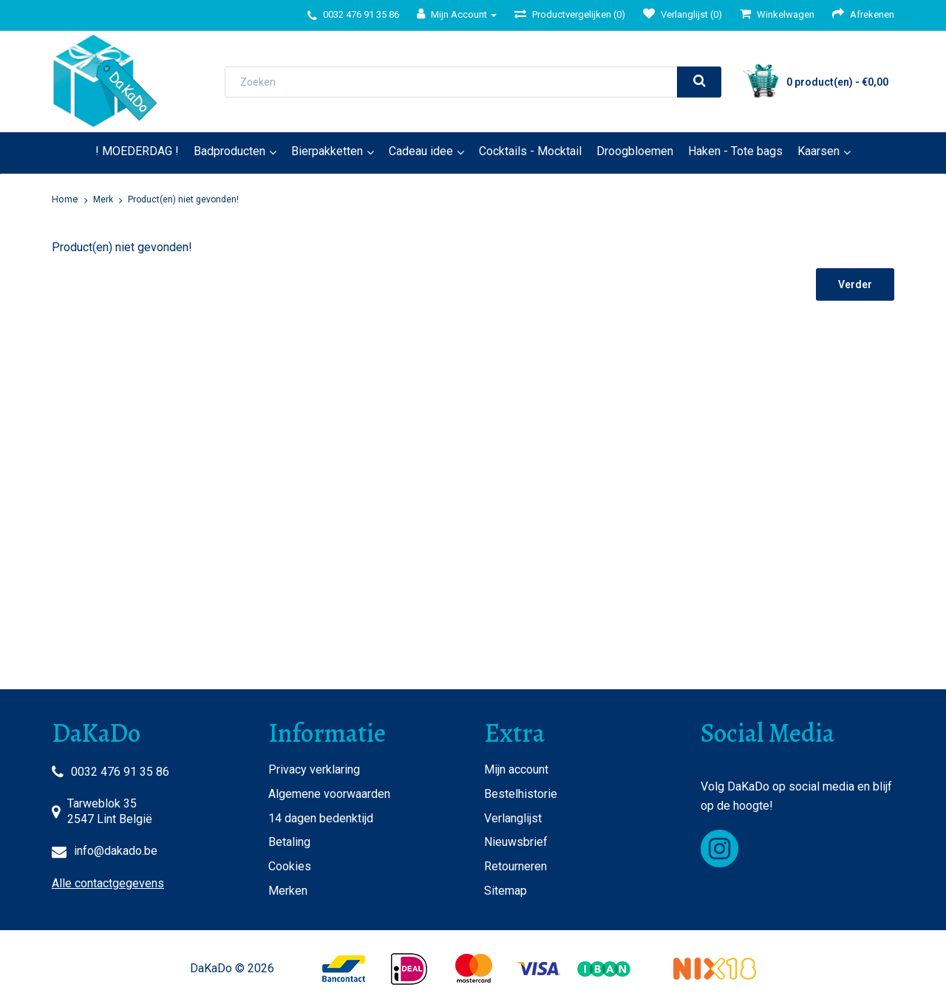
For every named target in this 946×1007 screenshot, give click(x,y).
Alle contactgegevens (108, 883)
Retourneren (515, 866)
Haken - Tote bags (735, 151)
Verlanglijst (513, 818)
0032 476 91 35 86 (120, 772)
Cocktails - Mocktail (530, 151)
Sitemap (505, 891)
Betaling (289, 842)
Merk (103, 199)
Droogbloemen (634, 151)
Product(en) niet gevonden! (183, 199)
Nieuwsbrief (516, 842)
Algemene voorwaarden (329, 794)
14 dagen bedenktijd (320, 818)
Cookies (289, 866)
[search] (699, 82)
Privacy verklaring (314, 769)
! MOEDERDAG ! (137, 151)
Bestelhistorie (520, 794)
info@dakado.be (115, 851)
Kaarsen (818, 151)
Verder (855, 284)
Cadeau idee (421, 151)
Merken (287, 891)
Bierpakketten (327, 151)
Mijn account (516, 769)
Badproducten (229, 151)
